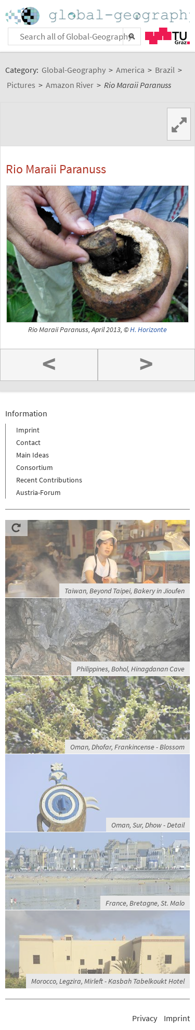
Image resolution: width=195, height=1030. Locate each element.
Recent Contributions (49, 480)
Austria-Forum (38, 492)
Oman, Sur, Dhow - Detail (148, 825)
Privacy (144, 1018)
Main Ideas (32, 455)
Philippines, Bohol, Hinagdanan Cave (130, 668)
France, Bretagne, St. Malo (145, 903)
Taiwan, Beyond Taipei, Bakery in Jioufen (124, 590)
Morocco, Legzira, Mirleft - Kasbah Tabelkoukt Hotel (108, 981)
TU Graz (167, 36)
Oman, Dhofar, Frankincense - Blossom (127, 747)
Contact (28, 442)
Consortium (34, 467)
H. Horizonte (148, 329)
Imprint (28, 430)
